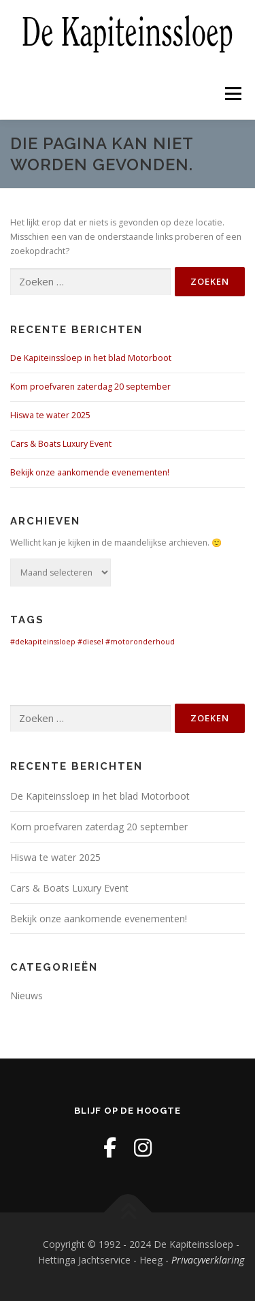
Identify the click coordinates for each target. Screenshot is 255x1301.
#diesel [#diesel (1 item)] (90, 641)
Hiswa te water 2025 (50, 415)
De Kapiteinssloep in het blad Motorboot (90, 358)
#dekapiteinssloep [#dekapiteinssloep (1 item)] (42, 641)
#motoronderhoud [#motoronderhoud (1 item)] (140, 641)
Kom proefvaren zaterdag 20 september (90, 386)
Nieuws (26, 995)
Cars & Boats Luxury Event (62, 444)
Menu (232, 93)
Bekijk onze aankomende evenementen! (89, 472)
